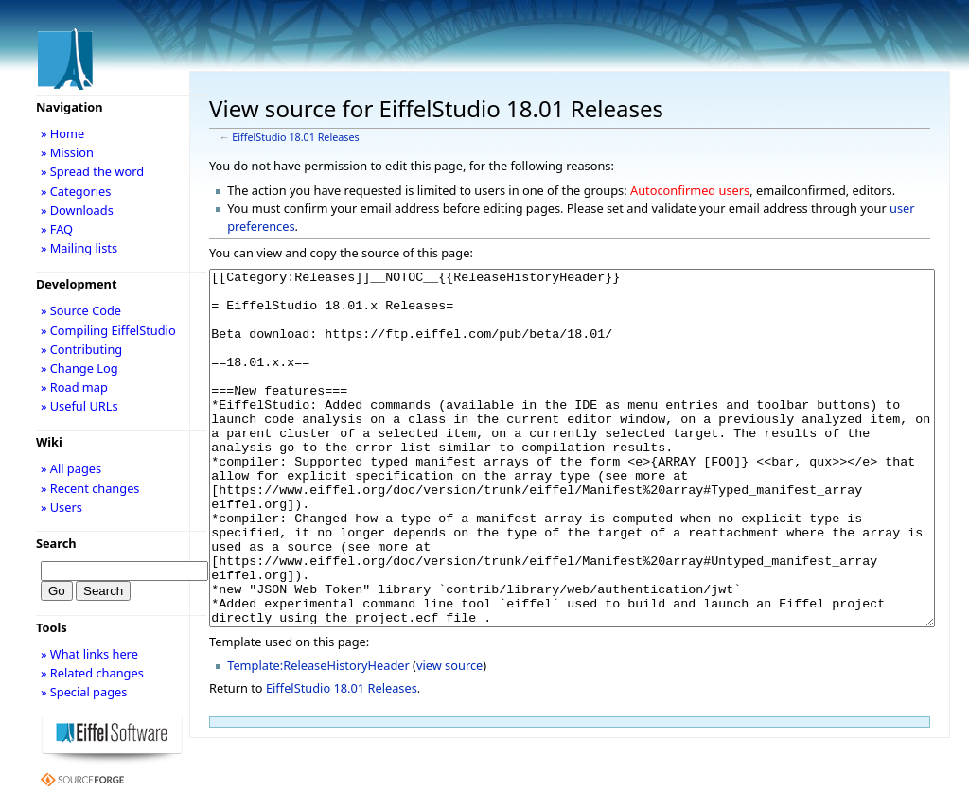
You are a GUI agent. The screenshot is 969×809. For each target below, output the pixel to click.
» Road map (74, 387)
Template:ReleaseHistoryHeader (318, 736)
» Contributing (81, 349)
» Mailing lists (79, 247)
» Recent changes (90, 488)
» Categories (76, 191)
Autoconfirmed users (689, 190)
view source (449, 736)
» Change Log (79, 368)
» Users (61, 507)
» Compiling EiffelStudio (108, 330)
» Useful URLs (79, 405)
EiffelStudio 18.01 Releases (295, 137)
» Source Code (81, 310)
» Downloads (77, 210)
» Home (62, 133)
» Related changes (92, 672)
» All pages (71, 468)
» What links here (89, 653)
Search (56, 543)
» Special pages (84, 691)
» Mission (67, 152)
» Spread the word (92, 171)
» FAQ (57, 228)
